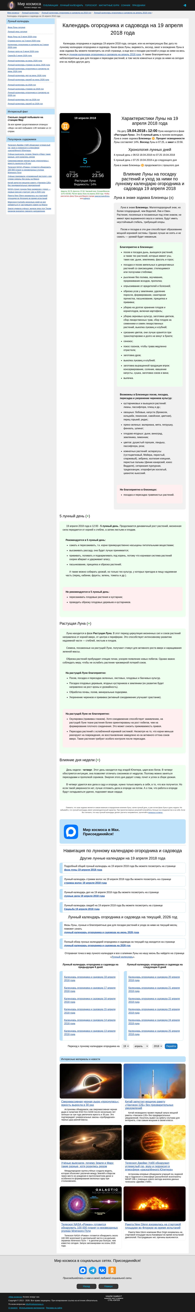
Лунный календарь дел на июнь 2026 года (27, 75)
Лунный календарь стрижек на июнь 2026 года (29, 65)
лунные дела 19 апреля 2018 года (84, 896)
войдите (86, 198)
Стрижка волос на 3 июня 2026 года (24, 41)
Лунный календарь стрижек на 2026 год (26, 89)
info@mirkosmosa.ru (35, 1304)
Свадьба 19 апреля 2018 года (81, 909)
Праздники (138, 5)
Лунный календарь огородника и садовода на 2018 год (66, 13)
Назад (86, 1286)
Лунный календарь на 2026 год (22, 85)
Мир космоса (13, 13)
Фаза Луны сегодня (16, 27)
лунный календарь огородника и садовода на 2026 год (97, 945)
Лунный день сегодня (17, 31)
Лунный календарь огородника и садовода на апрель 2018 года (122, 13)
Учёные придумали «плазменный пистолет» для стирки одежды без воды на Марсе (30, 177)
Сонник (125, 5)
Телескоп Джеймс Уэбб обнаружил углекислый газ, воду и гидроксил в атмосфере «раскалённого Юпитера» (29, 148)
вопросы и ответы (155, 812)
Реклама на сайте (54, 1308)
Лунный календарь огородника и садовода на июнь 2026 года (28, 70)
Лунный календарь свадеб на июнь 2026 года (28, 79)
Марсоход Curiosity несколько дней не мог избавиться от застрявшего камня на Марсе (28, 203)
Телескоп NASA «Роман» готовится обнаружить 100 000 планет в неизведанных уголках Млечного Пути (29, 170)
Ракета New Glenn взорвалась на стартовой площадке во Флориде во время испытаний (27, 196)
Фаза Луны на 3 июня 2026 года (22, 37)
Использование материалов (31, 1308)
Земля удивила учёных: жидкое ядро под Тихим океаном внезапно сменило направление (29, 209)
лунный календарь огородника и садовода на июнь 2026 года (101, 932)
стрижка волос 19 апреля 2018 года (85, 883)
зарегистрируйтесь (102, 196)
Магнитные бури (109, 5)
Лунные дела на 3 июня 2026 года (23, 51)
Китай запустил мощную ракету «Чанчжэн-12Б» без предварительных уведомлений (29, 183)
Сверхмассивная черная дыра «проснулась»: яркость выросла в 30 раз (28, 162)
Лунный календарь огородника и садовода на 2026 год (28, 93)
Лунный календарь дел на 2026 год (24, 99)
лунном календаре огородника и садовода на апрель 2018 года (105, 54)
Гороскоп (91, 5)
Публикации (50, 5)
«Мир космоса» (15, 1297)
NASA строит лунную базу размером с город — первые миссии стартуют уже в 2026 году (29, 190)
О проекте (13, 1308)
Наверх (108, 1286)
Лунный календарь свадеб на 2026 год (25, 104)
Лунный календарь (71, 5)
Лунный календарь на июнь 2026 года (25, 61)
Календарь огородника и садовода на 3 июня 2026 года (28, 45)
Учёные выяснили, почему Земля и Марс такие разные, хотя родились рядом (29, 155)
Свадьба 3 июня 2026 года (20, 55)
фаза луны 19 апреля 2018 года (83, 869)
